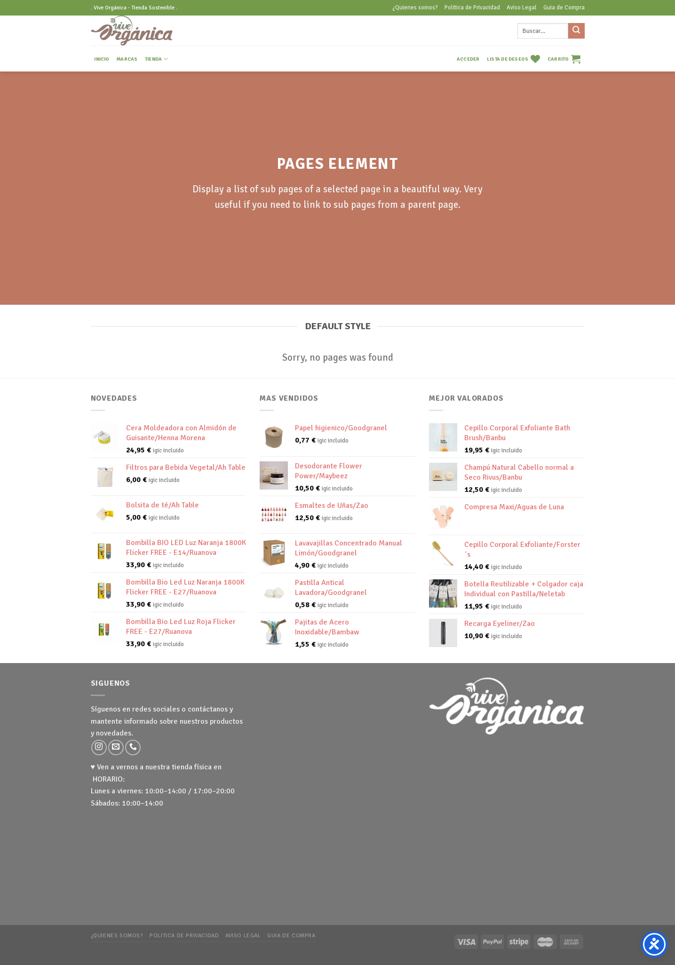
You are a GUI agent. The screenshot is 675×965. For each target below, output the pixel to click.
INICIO (101, 59)
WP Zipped (127, 948)
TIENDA (156, 59)
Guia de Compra (564, 7)
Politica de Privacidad (472, 7)
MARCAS (127, 59)
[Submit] (576, 31)
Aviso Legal (522, 7)
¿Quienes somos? (415, 7)
